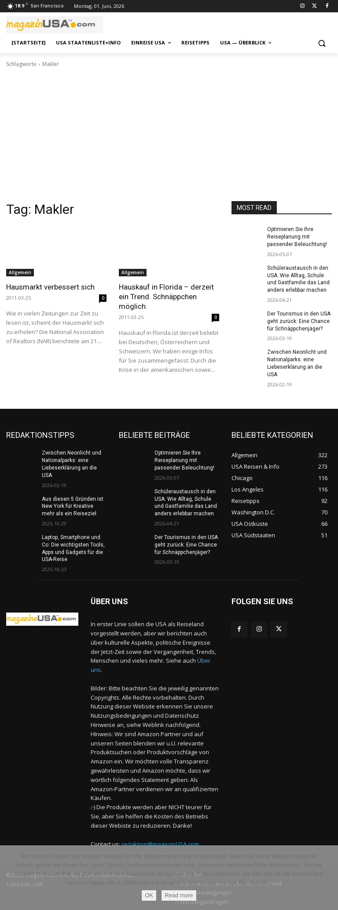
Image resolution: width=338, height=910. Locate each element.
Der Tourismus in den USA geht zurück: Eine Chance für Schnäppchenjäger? (299, 321)
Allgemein (20, 272)
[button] (321, 43)
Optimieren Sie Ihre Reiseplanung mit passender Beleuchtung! (297, 236)
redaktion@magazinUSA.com (160, 844)
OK (149, 895)
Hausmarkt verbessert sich (50, 287)
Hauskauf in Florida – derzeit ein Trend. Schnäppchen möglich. (166, 297)
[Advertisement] (169, 134)
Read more (179, 895)
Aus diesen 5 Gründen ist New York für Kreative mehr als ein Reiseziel (72, 506)
